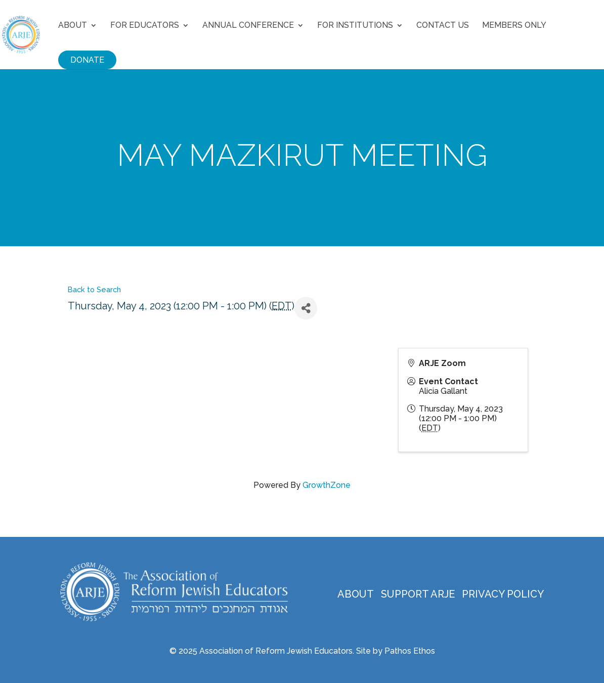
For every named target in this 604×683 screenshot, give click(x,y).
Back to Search (94, 289)
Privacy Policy (503, 594)
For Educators (144, 26)
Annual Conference (248, 26)
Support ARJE (418, 594)
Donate (87, 60)
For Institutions (355, 26)
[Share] (305, 308)
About (72, 26)
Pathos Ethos (409, 651)
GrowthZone (327, 485)
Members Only (514, 26)
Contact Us (442, 26)
